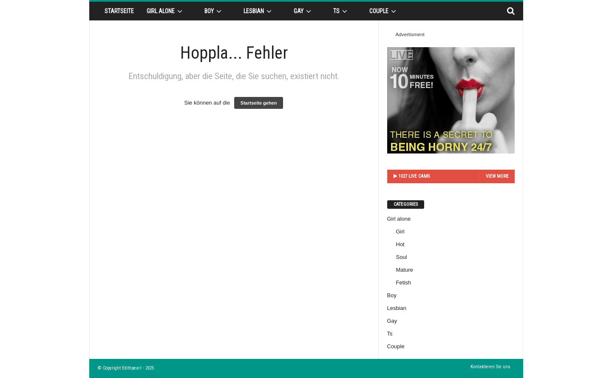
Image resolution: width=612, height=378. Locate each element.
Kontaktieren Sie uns (490, 366)
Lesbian (259, 11)
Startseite (119, 11)
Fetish (403, 282)
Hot (400, 244)
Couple (384, 11)
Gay (304, 11)
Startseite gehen (259, 102)
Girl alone (166, 11)
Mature (404, 270)
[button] (510, 11)
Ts (341, 11)
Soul (401, 257)
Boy (214, 11)
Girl (400, 231)
